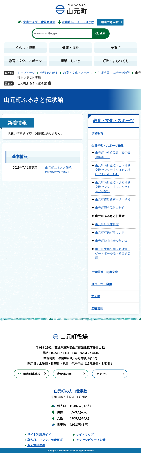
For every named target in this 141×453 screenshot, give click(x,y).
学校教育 (97, 133)
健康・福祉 (70, 48)
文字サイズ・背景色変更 (39, 22)
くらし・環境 (25, 48)
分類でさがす (49, 72)
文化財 (95, 296)
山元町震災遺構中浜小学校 (112, 199)
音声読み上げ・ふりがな (78, 22)
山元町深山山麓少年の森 (111, 240)
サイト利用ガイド (39, 434)
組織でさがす (110, 22)
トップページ (26, 72)
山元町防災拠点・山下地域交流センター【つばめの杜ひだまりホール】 (112, 170)
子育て (116, 48)
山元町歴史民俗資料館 (109, 207)
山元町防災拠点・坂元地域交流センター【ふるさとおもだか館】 (112, 187)
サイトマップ (85, 434)
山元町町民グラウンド (109, 232)
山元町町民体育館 (107, 224)
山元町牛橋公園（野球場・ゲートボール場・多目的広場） (112, 253)
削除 (49, 83)
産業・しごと (70, 61)
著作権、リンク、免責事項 (45, 439)
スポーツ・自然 (101, 284)
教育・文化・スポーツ (25, 61)
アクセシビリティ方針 (90, 439)
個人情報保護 (36, 445)
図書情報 (97, 308)
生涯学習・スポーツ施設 (114, 72)
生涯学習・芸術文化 (104, 272)
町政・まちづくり (115, 61)
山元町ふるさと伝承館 (32, 83)
